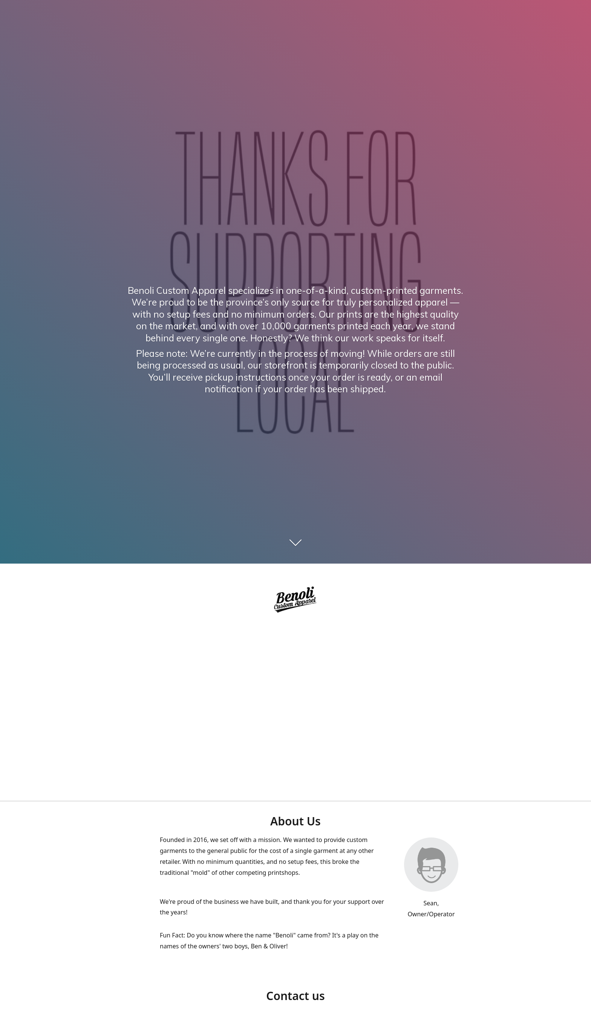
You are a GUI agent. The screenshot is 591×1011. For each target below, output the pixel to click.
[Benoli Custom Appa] (295, 600)
